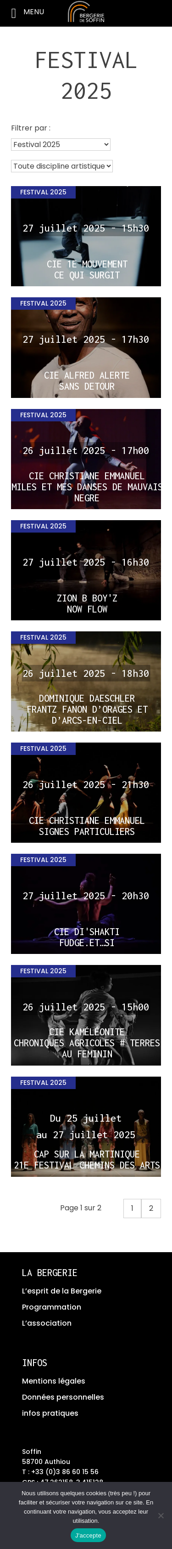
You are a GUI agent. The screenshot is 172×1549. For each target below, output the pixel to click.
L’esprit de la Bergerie (61, 1291)
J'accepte (88, 1535)
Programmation (51, 1307)
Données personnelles (63, 1397)
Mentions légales (53, 1381)
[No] (160, 1515)
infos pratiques (50, 1413)
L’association (47, 1323)
